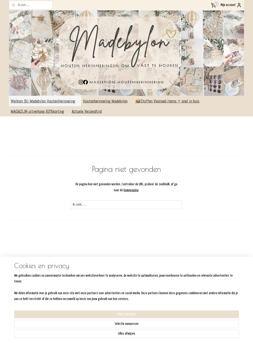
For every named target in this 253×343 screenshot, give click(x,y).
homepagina (131, 190)
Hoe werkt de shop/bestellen (122, 281)
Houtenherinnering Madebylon (107, 101)
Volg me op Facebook (220, 274)
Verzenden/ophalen (116, 287)
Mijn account (231, 5)
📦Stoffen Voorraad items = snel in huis (167, 101)
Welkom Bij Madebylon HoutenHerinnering (45, 101)
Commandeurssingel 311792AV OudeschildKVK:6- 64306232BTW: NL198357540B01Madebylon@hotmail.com (25, 292)
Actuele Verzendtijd (89, 111)
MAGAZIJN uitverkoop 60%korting (39, 111)
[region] (98, 326)
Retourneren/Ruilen (116, 292)
